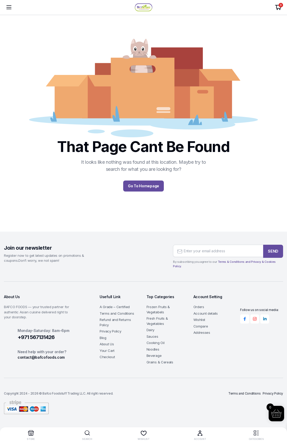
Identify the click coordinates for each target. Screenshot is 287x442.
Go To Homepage (143, 186)
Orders (198, 307)
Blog (103, 338)
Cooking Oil (155, 343)
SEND (273, 250)
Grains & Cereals (160, 362)
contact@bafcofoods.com (41, 357)
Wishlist (199, 320)
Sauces (152, 336)
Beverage (154, 355)
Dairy (150, 330)
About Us (107, 344)
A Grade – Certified (115, 307)
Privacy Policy (110, 331)
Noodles (153, 349)
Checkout (107, 357)
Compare (200, 326)
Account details (205, 313)
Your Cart (107, 350)
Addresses (201, 332)
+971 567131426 (36, 337)
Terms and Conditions (117, 313)
